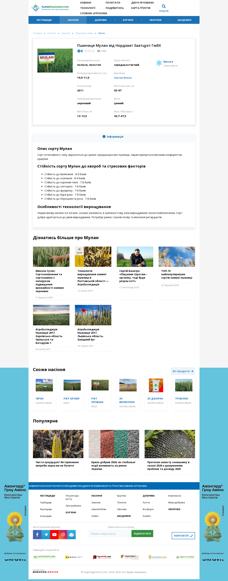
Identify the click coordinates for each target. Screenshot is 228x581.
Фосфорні (148, 513)
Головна (37, 33)
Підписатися (142, 537)
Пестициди (44, 20)
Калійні (147, 519)
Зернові (65, 33)
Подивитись (115, 8)
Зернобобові (99, 513)
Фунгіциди (46, 513)
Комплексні (175, 499)
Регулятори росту (73, 500)
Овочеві (122, 513)
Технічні (122, 506)
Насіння (73, 20)
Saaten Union (44, 402)
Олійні (95, 519)
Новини (85, 2)
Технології (87, 8)
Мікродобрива (177, 506)
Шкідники (184, 20)
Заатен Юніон (123, 77)
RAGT (66, 402)
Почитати (113, 2)
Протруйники (74, 509)
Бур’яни (128, 20)
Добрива (101, 20)
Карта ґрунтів (140, 8)
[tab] (114, 137)
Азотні (147, 506)
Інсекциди (46, 519)
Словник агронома (93, 13)
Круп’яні (121, 499)
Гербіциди (46, 506)
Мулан (101, 33)
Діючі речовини (142, 2)
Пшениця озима (84, 33)
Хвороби (155, 20)
